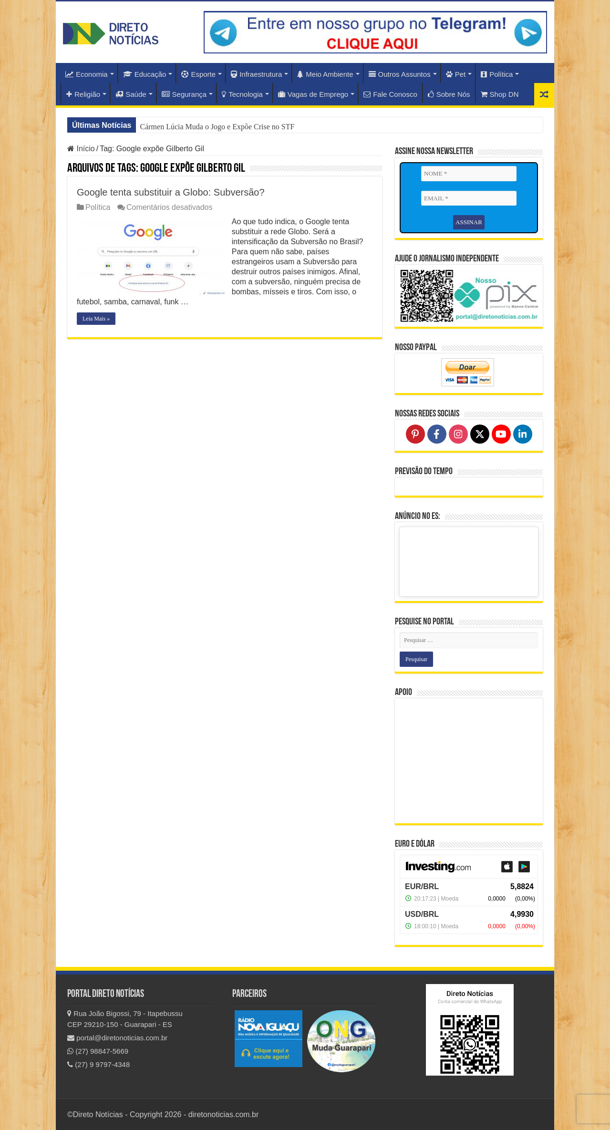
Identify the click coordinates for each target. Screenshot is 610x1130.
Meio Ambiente (325, 74)
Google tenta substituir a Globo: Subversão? (171, 192)
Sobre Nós (449, 94)
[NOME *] (469, 173)
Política (497, 74)
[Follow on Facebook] (436, 434)
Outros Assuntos (400, 74)
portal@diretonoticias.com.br (117, 1038)
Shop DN (500, 94)
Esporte (198, 74)
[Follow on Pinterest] (415, 434)
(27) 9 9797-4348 (98, 1064)
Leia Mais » (96, 318)
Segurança (184, 94)
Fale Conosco (390, 94)
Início (81, 149)
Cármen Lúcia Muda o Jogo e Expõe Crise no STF (217, 127)
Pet (456, 74)
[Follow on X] (479, 434)
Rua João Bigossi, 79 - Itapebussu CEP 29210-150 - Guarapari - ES (125, 1018)
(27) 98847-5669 (97, 1051)
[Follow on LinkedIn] (522, 434)
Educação (144, 74)
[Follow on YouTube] (501, 434)
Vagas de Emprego (313, 94)
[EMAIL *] (469, 198)
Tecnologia (242, 94)
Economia (86, 74)
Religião (83, 94)
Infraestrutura (256, 74)
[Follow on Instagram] (458, 434)
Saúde (130, 94)
